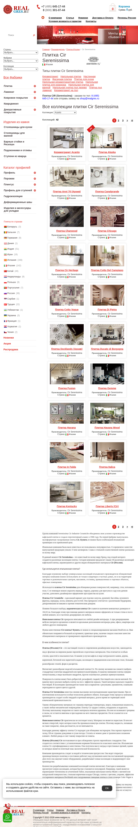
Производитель (58, 49)
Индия (10, 249)
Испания (11, 260)
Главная (46, 49)
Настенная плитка (24, 40)
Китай (10, 271)
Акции (7, 343)
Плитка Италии (73, 49)
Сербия (11, 298)
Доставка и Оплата (102, 17)
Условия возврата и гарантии (65, 21)
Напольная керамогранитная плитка (62, 82)
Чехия (10, 332)
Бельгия (11, 232)
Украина (11, 315)
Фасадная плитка (62, 79)
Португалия (13, 287)
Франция (11, 321)
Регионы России (127, 17)
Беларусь (12, 226)
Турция (11, 304)
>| (132, 120)
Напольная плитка (71, 76)
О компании (55, 17)
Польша (11, 282)
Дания (10, 243)
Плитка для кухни (84, 79)
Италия (11, 265)
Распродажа (10, 349)
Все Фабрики (12, 77)
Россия (11, 293)
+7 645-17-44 (53, 6)
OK (107, 788)
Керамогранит (50, 76)
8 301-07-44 (54, 10)
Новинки (83, 17)
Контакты (91, 21)
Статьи (70, 17)
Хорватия (12, 326)
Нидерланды (14, 276)
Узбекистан (13, 310)
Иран (10, 254)
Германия (12, 237)
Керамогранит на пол (66, 90)
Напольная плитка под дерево (70, 87)
